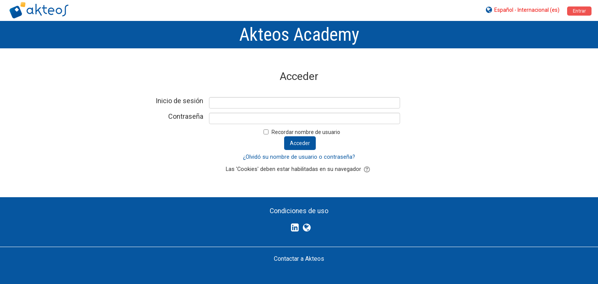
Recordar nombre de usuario (306, 132)
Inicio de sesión (179, 101)
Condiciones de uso (299, 211)
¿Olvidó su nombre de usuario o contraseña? (299, 157)
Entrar (579, 11)
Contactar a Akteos (299, 258)
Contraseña (185, 116)
